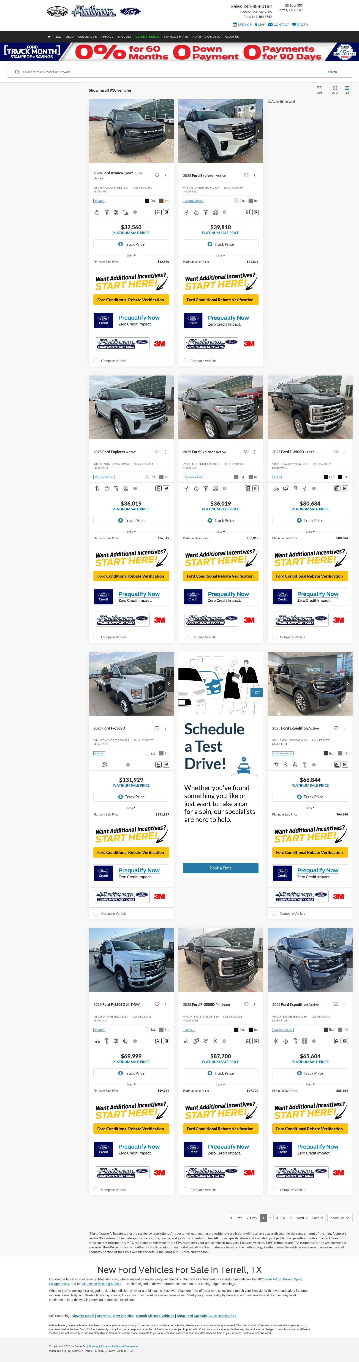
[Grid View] (334, 90)
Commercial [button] (87, 36)
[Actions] (165, 176)
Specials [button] (124, 36)
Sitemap (93, 1346)
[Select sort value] (321, 90)
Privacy (105, 1346)
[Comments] (158, 212)
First (236, 1217)
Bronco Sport (292, 1279)
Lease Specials (147, 36)
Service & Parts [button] (176, 36)
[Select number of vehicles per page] (340, 1218)
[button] (169, 131)
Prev (252, 1217)
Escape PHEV (59, 1284)
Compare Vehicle (114, 361)
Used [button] (69, 36)
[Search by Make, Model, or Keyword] (173, 71)
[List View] (347, 90)
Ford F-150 (273, 1279)
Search (332, 72)
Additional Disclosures (125, 1346)
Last (317, 1217)
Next (301, 1217)
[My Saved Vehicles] (300, 25)
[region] (131, 263)
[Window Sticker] (166, 212)
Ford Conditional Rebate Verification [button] (130, 299)
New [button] (58, 36)
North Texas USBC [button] (206, 36)
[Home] (49, 37)
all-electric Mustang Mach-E (102, 1284)
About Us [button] (232, 36)
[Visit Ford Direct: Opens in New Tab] (136, 1351)
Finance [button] (107, 36)
